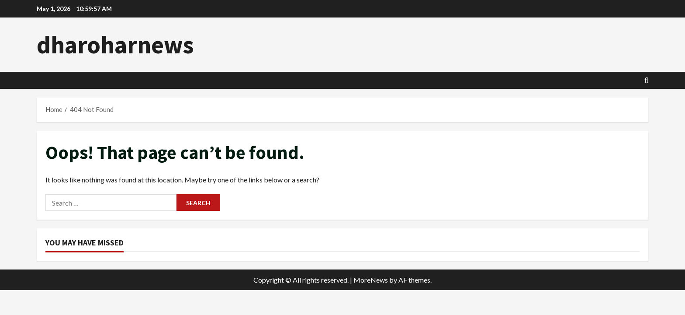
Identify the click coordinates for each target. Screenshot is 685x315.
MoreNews (370, 280)
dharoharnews (115, 44)
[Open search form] (646, 80)
